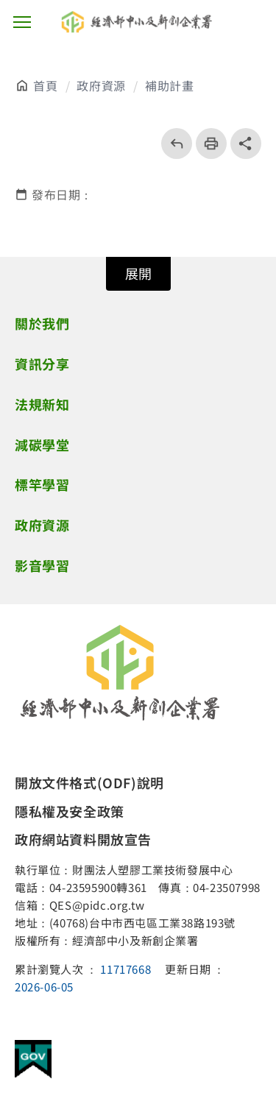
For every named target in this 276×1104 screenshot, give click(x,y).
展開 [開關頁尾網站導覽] (138, 273)
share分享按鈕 (245, 143)
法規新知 (42, 404)
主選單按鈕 (22, 22)
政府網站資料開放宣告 (83, 839)
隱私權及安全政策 (69, 811)
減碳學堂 (42, 444)
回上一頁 (172, 143)
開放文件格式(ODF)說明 (89, 782)
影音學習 (42, 565)
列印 (206, 143)
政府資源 (101, 85)
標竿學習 (42, 484)
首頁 (45, 85)
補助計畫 (169, 85)
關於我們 (42, 323)
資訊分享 (42, 363)
